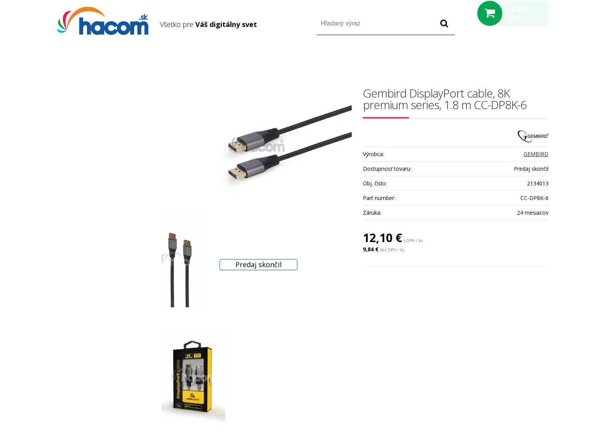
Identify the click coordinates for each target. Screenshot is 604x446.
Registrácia (515, 57)
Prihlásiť (484, 57)
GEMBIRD (536, 154)
